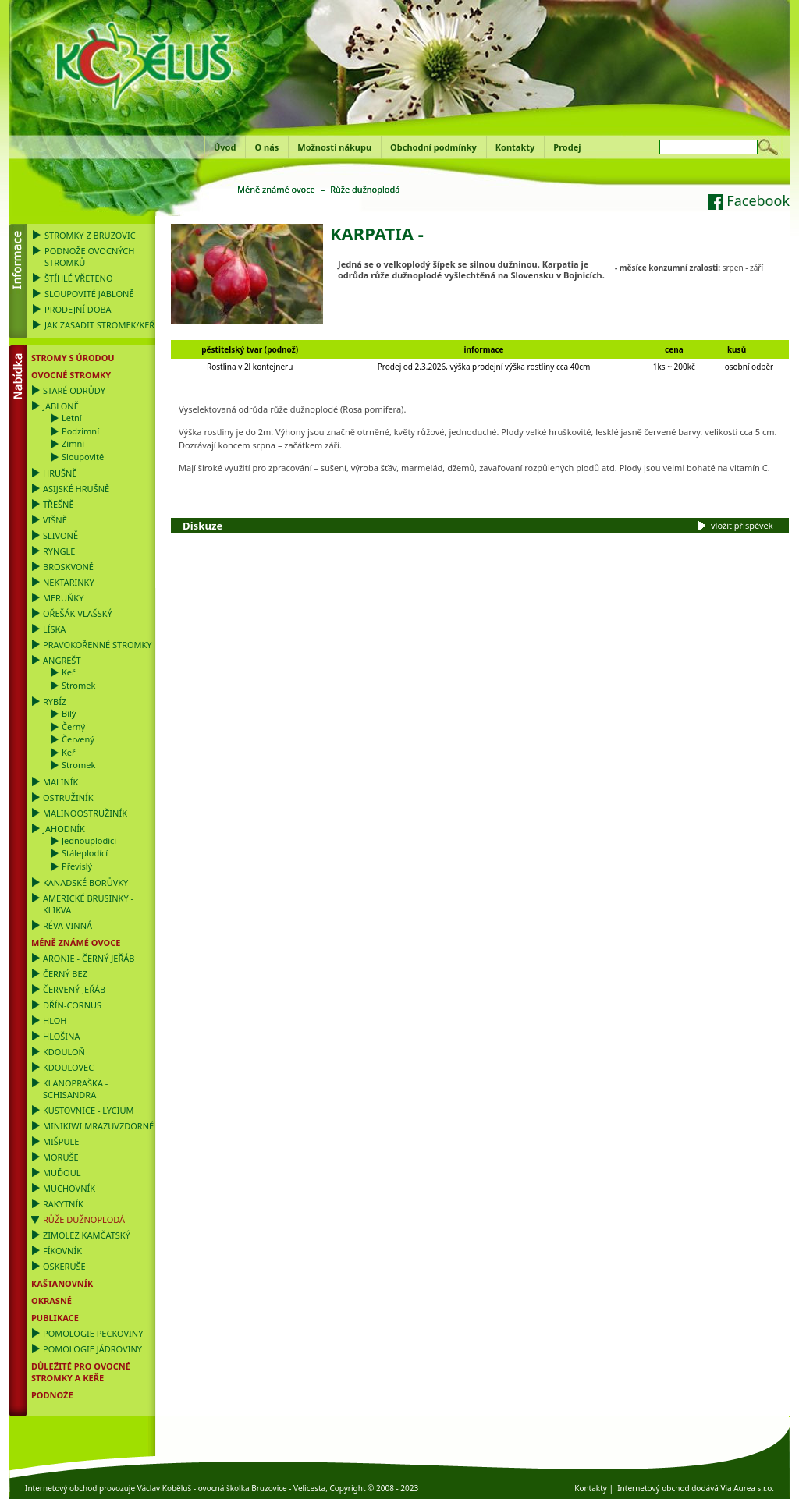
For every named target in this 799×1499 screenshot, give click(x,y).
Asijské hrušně (76, 488)
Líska (54, 629)
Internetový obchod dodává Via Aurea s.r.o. (695, 1488)
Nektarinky (68, 582)
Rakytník (63, 1204)
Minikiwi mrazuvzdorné (98, 1126)
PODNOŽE (52, 1395)
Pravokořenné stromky (97, 644)
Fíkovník (62, 1250)
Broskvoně (68, 566)
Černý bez (65, 974)
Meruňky (63, 598)
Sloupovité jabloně (89, 293)
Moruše (61, 1157)
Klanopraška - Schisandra (75, 1088)
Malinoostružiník (85, 813)
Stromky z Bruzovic (90, 235)
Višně (55, 520)
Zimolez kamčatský (86, 1235)
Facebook (749, 200)
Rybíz (54, 701)
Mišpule (61, 1141)
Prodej (567, 147)
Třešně (58, 504)
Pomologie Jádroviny (92, 1349)
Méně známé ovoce (75, 942)
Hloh (54, 1020)
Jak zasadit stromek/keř (99, 325)
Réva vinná (67, 925)
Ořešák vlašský (77, 613)
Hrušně (60, 473)
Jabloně (61, 406)
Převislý (77, 866)
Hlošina (61, 1036)
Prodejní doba (78, 309)
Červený (78, 739)
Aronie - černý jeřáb (88, 958)
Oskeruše (64, 1266)
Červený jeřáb (74, 989)
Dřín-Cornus (72, 1005)
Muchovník (69, 1188)
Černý (73, 726)
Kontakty (515, 147)
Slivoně (60, 535)
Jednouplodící (89, 840)
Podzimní (80, 431)
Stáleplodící (85, 853)
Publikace (55, 1318)
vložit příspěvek (742, 525)
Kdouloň (64, 1052)
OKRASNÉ (51, 1300)
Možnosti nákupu (334, 147)
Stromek (78, 685)
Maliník (60, 782)
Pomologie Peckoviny (93, 1333)
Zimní (73, 443)
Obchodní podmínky (433, 147)
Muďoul (61, 1172)
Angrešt (62, 660)
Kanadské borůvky (85, 882)
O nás (266, 147)
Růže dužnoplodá (84, 1219)
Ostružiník (68, 797)
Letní (72, 417)
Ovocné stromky (71, 375)
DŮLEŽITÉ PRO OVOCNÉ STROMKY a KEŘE (80, 1372)
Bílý (69, 713)
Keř (69, 672)
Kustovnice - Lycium (88, 1110)
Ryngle (59, 551)
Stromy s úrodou (73, 357)
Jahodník (64, 829)
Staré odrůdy (74, 390)
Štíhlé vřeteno (78, 278)
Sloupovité (83, 456)
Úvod (225, 147)
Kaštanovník (62, 1283)
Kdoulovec (68, 1067)
